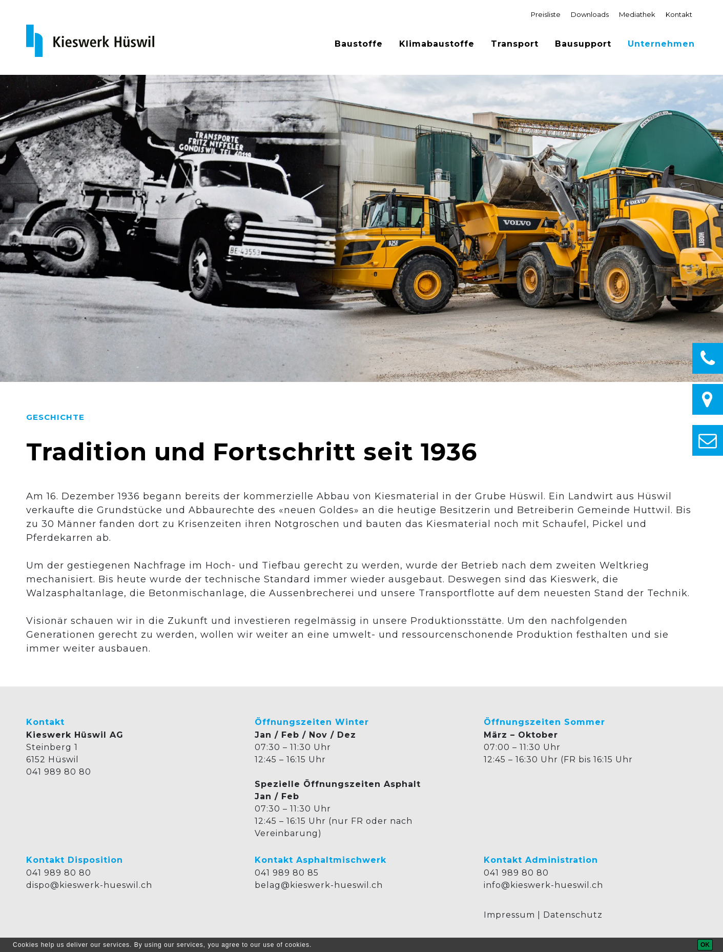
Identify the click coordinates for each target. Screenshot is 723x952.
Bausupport (583, 44)
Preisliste (546, 14)
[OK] (705, 944)
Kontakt (679, 14)
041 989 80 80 (58, 772)
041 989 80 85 (287, 873)
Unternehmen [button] (661, 44)
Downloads (590, 14)
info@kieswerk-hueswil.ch (543, 885)
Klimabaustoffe (436, 44)
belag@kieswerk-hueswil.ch (319, 885)
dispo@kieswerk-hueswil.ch (89, 885)
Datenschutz (573, 915)
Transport (515, 44)
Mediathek (637, 14)
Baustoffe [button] (359, 44)
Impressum (509, 915)
